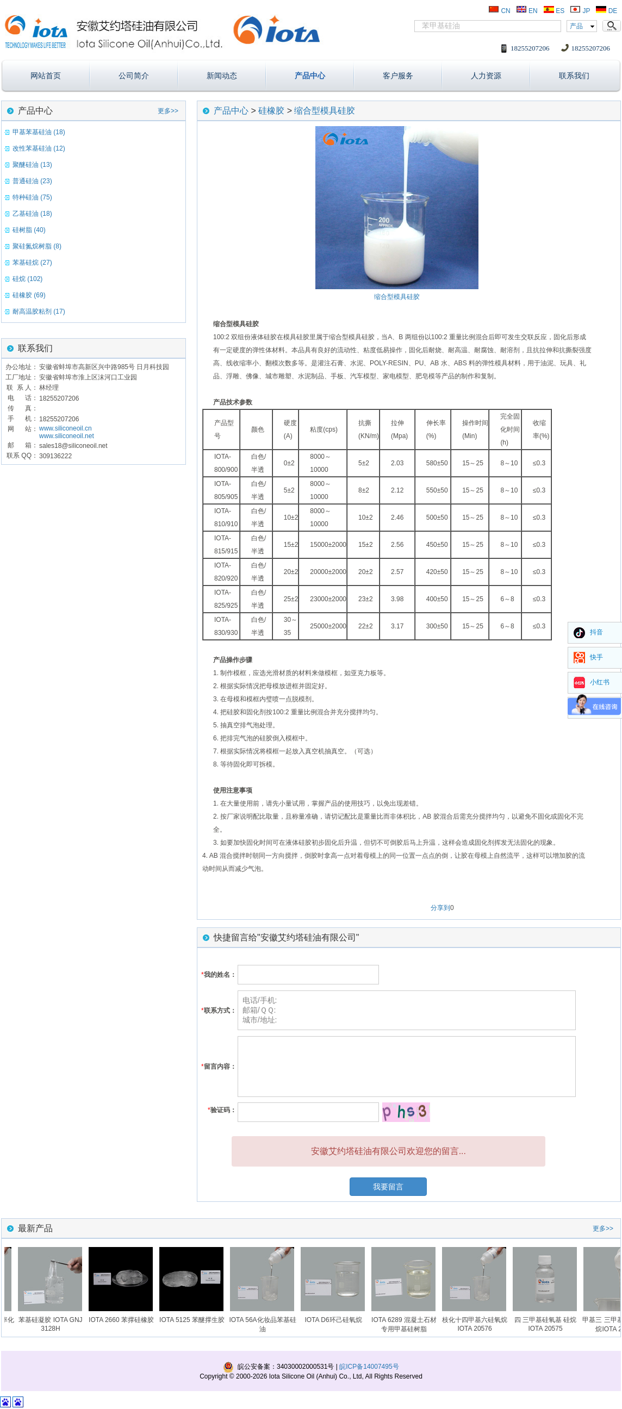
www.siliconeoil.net (66, 436)
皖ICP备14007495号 (369, 1366)
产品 (576, 26)
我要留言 (388, 1186)
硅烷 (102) (27, 279)
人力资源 (486, 75)
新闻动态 (222, 75)
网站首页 (45, 75)
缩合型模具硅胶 (324, 110)
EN (527, 11)
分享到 (440, 908)
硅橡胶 (271, 110)
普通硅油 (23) (32, 181)
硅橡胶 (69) (29, 295)
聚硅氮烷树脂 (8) (37, 246)
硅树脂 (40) (29, 230)
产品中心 (310, 75)
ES (553, 11)
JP (580, 11)
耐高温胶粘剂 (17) (39, 311)
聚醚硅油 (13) (32, 165)
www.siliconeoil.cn (65, 428)
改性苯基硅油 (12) (39, 148)
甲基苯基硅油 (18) (39, 132)
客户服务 (398, 75)
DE (606, 11)
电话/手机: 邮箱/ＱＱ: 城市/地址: (407, 1010)
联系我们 (574, 75)
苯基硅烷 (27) (32, 262)
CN (499, 11)
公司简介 (134, 75)
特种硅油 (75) (32, 197)
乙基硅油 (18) (32, 213)
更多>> (168, 111)
